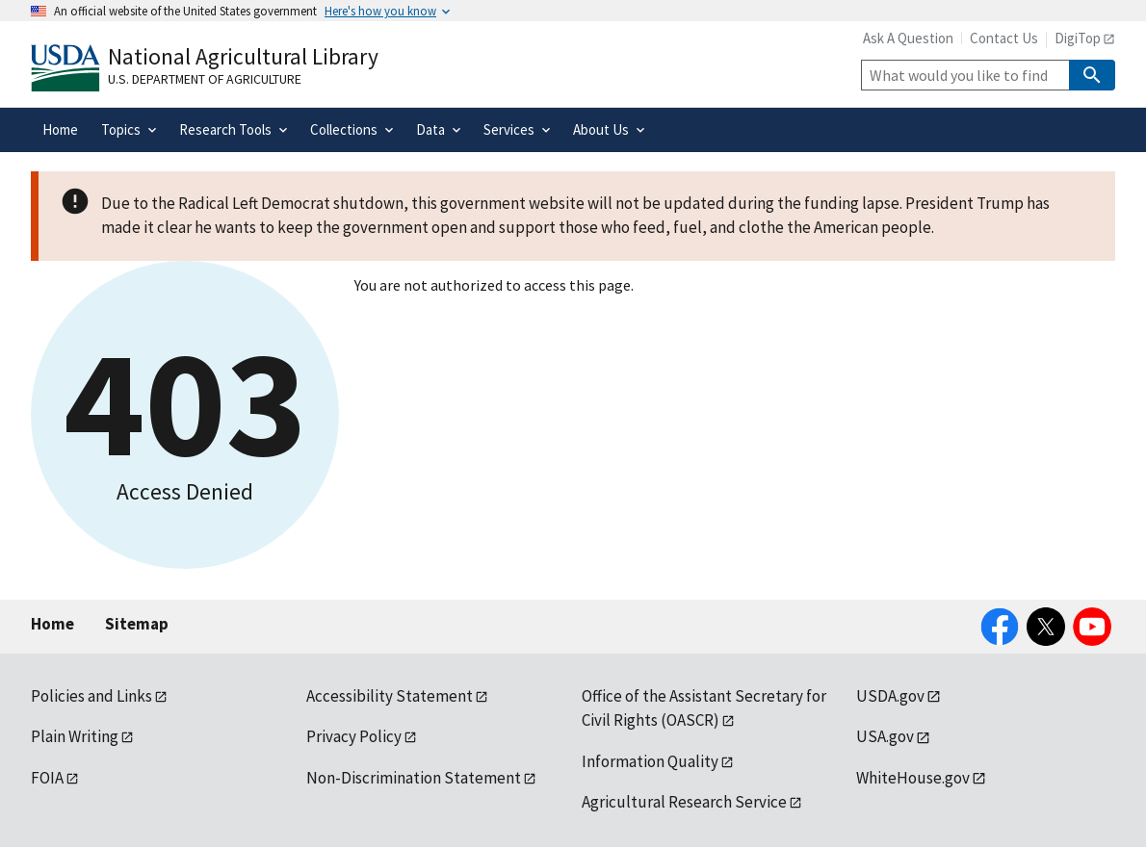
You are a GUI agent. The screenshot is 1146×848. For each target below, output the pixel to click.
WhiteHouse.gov (913, 777)
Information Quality (650, 761)
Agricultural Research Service (684, 801)
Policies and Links (91, 696)
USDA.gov (890, 696)
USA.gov (885, 736)
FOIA (47, 777)
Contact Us (1004, 38)
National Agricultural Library (243, 56)
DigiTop (1078, 38)
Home (52, 623)
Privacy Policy (354, 736)
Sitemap (137, 623)
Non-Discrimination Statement (413, 777)
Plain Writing (74, 736)
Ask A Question (908, 38)
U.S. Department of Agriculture (204, 79)
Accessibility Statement (389, 696)
